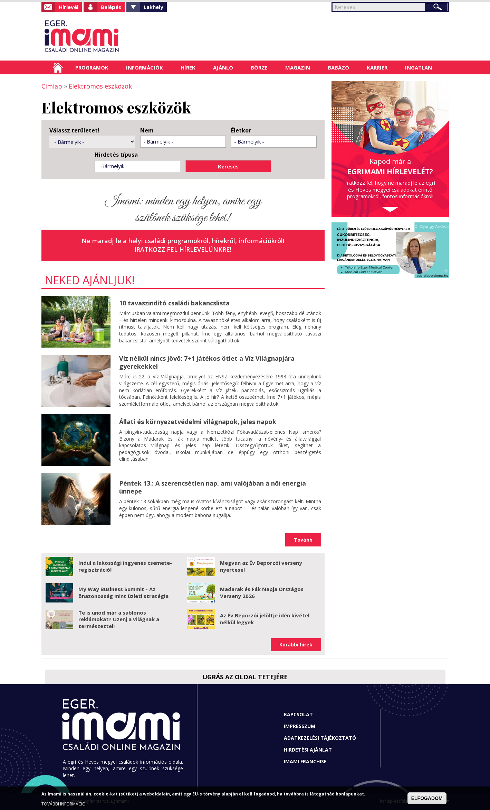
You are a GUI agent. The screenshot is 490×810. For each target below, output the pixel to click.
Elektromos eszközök (100, 86)
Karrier (377, 67)
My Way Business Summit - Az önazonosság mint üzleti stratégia (123, 592)
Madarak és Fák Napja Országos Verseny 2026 (262, 592)
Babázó (338, 67)
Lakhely (153, 6)
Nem (147, 130)
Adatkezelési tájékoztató (320, 738)
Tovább (303, 539)
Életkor (241, 130)
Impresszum (299, 726)
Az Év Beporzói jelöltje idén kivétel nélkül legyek (264, 619)
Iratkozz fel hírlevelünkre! (182, 249)
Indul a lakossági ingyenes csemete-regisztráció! (125, 566)
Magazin (297, 67)
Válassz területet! (74, 130)
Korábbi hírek (296, 644)
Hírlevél (68, 6)
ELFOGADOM (427, 798)
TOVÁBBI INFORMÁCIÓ (63, 804)
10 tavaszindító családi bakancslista (174, 303)
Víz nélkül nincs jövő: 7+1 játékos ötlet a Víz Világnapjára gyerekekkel (207, 362)
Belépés (111, 6)
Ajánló (223, 67)
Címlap (58, 67)
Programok (91, 67)
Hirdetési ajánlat (308, 749)
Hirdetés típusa (116, 154)
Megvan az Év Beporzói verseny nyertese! (261, 566)
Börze (259, 67)
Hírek (188, 67)
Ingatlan (418, 67)
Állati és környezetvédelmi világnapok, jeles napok (197, 421)
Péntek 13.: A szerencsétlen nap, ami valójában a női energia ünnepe (212, 487)
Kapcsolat (298, 714)
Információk (144, 67)
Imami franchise (305, 761)
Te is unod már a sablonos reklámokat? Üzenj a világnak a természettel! (118, 619)
